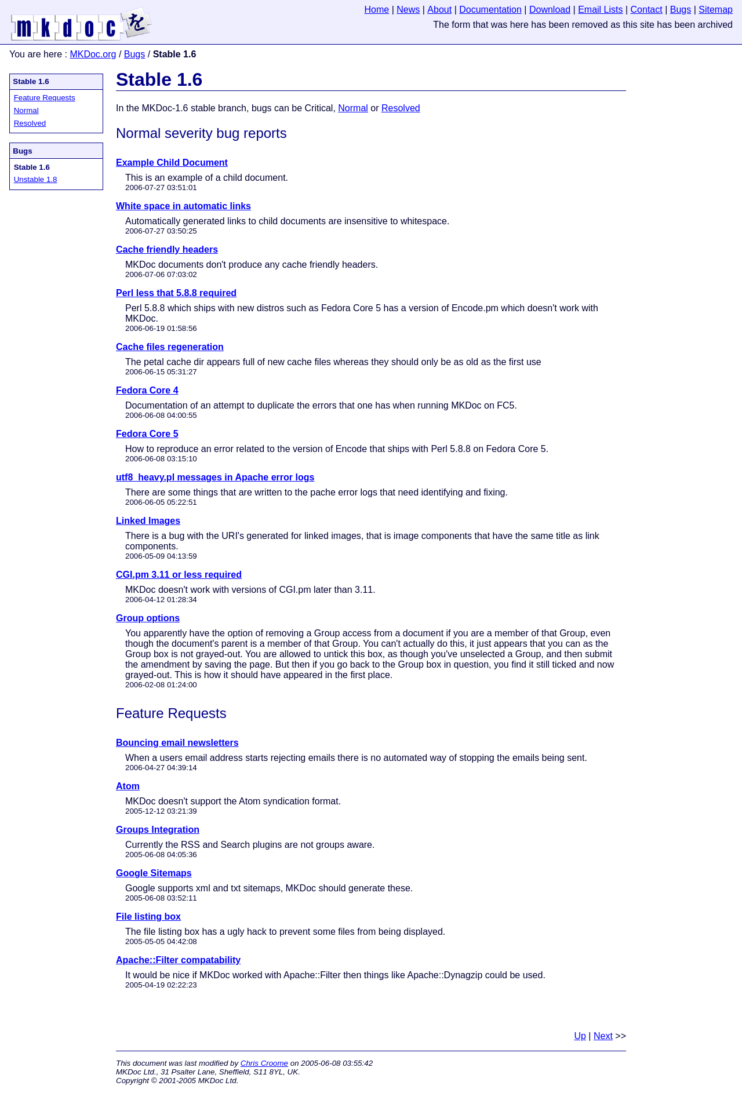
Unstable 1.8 (35, 179)
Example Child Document (172, 162)
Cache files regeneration (170, 347)
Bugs (134, 54)
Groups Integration (157, 830)
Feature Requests (44, 97)
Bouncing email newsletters (177, 743)
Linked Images (148, 521)
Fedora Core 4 (147, 390)
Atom (128, 786)
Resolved (30, 123)
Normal (26, 110)
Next (603, 1036)
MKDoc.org (93, 54)
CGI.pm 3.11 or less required (179, 575)
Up (579, 1036)
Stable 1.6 (31, 81)
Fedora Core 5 (147, 434)
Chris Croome (264, 1063)
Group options (148, 618)
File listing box (148, 916)
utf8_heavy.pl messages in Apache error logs (215, 477)
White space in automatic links (183, 206)
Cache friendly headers (167, 249)
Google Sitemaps (154, 873)
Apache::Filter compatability (178, 960)
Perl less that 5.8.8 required (176, 293)
